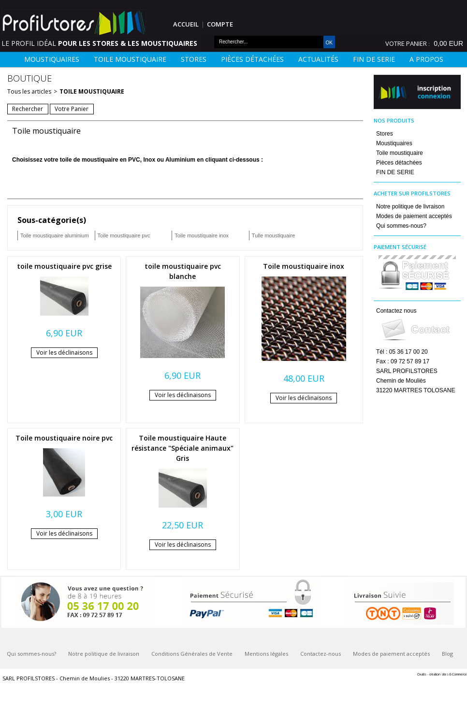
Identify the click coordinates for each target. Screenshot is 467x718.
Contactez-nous (320, 653)
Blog (447, 653)
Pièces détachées (252, 59)
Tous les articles (29, 91)
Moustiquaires (51, 59)
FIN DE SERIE (374, 59)
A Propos (426, 59)
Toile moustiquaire (130, 59)
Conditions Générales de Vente (192, 653)
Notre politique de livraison (410, 206)
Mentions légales (266, 653)
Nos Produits (394, 120)
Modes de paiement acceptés (414, 216)
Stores (193, 59)
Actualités (318, 59)
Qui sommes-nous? (401, 225)
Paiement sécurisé (400, 246)
